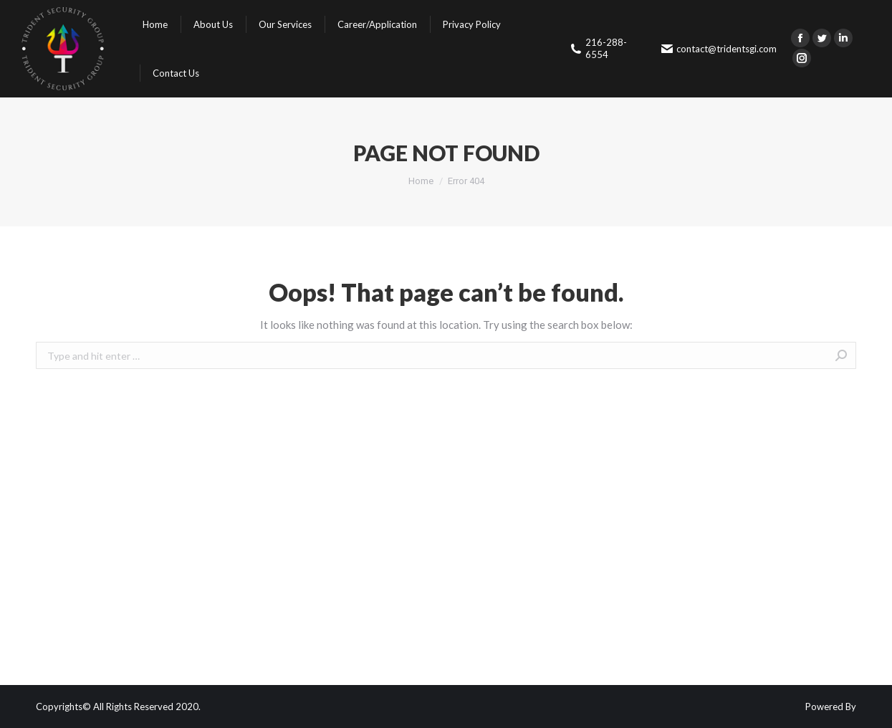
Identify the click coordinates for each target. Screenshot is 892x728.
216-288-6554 (598, 48)
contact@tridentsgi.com (719, 49)
